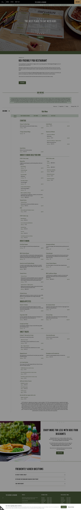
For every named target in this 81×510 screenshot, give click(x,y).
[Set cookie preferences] (2, 508)
